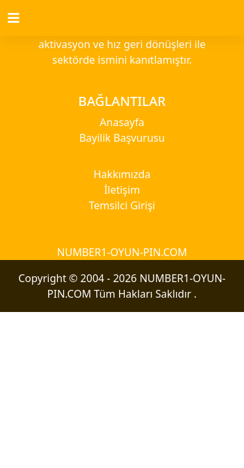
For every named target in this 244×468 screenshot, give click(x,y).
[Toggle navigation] (21, 18)
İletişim (122, 190)
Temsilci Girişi (122, 205)
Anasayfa (122, 122)
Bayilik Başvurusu (122, 138)
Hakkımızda (122, 174)
